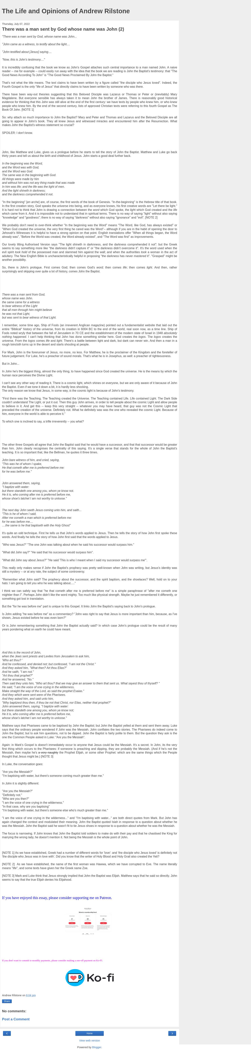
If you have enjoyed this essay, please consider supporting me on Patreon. (57, 898)
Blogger (96, 1047)
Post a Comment (16, 1019)
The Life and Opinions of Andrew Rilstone (66, 11)
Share (7, 1001)
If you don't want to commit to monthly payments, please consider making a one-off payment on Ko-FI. (52, 960)
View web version (89, 1040)
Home (90, 1033)
